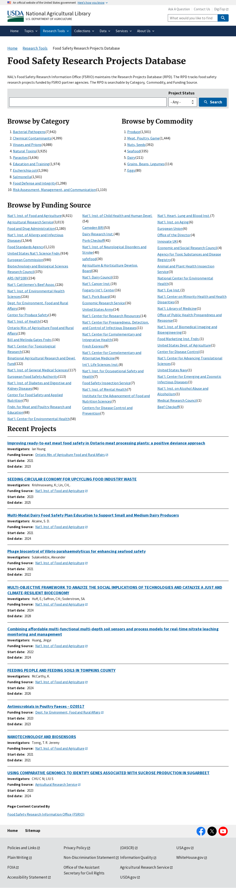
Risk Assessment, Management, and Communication (54, 189)
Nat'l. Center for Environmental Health (38, 418)
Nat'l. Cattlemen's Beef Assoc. (31, 284)
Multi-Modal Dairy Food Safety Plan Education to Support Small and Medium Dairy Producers (93, 515)
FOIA (11, 867)
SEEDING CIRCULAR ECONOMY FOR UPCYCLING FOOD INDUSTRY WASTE (72, 479)
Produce (133, 131)
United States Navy (172, 370)
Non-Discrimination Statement (89, 857)
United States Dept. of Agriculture (184, 345)
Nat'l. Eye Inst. (168, 290)
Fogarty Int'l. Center (98, 290)
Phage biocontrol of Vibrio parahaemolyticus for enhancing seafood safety (76, 551)
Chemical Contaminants (32, 138)
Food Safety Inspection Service (106, 383)
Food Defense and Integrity (34, 183)
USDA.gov (128, 877)
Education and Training (31, 164)
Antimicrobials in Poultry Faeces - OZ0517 (45, 706)
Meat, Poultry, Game (143, 138)
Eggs (131, 170)
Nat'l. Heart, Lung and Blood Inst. (183, 215)
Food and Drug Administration (31, 228)
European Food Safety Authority (32, 376)
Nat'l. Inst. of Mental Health (104, 389)
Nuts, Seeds (136, 144)
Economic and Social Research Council (187, 247)
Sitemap (32, 830)
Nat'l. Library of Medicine (177, 308)
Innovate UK (167, 241)
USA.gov (183, 847)
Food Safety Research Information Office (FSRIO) (45, 814)
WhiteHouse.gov (190, 857)
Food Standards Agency (25, 247)
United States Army (97, 309)
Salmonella (22, 176)
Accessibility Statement (27, 877)
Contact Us (202, 9)
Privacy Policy (75, 847)
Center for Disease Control (178, 351)
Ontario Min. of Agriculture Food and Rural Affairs (70, 455)
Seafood (133, 151)
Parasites (20, 157)
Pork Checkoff (93, 240)
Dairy (131, 157)
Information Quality (136, 857)
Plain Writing (17, 857)
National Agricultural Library (58, 13)
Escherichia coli (25, 170)
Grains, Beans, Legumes (146, 164)
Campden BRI (93, 227)
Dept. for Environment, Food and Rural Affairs (67, 712)
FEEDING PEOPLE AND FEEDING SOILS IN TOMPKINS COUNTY (61, 670)
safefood (89, 258)
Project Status (181, 93)
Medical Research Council (177, 400)
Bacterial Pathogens (29, 131)
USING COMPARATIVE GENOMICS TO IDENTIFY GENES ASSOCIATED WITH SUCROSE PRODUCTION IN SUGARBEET (108, 772)
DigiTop (219, 9)
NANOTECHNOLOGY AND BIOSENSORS (41, 736)
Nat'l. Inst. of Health (23, 321)
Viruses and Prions (27, 144)
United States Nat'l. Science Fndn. (33, 253)
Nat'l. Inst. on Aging (173, 222)
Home (12, 830)
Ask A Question (179, 9)
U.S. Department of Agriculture (49, 19)
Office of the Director (174, 235)
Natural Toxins (24, 151)
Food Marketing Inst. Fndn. (178, 338)
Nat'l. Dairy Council (97, 277)
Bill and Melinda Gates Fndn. (29, 339)
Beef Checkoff (168, 406)
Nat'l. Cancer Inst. (96, 283)
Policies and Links (21, 847)
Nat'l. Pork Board (95, 296)
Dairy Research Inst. (97, 234)
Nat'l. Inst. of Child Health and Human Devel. (117, 215)
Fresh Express (93, 346)
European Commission (25, 259)
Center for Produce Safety (27, 315)
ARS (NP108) (17, 278)
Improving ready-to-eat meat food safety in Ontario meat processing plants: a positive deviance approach (106, 443)
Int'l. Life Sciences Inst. (100, 364)
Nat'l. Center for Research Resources (111, 315)
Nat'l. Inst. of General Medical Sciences (37, 370)
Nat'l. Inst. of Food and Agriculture (34, 215)
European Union (170, 228)
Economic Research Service (103, 303)
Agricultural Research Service (30, 222)
